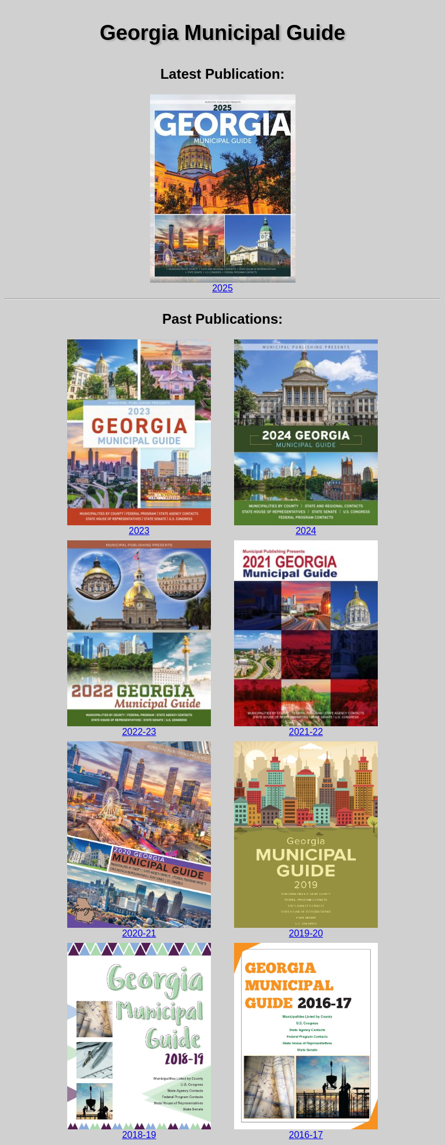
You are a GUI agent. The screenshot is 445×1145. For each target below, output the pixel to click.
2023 (139, 437)
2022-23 (139, 638)
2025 (222, 193)
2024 (306, 437)
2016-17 (306, 1041)
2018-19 (139, 1041)
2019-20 (306, 839)
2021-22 (306, 638)
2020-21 (139, 839)
